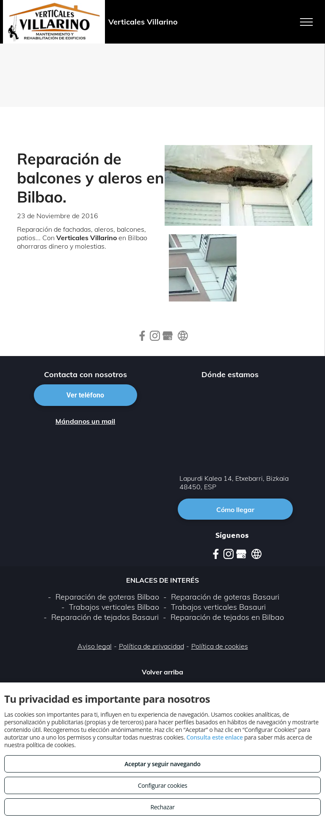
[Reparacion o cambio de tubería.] (203, 268)
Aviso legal (94, 646)
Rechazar (162, 807)
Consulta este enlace (214, 737)
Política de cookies (219, 646)
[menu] (306, 22)
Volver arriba (162, 672)
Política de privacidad (151, 646)
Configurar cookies (162, 785)
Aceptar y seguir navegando (162, 764)
